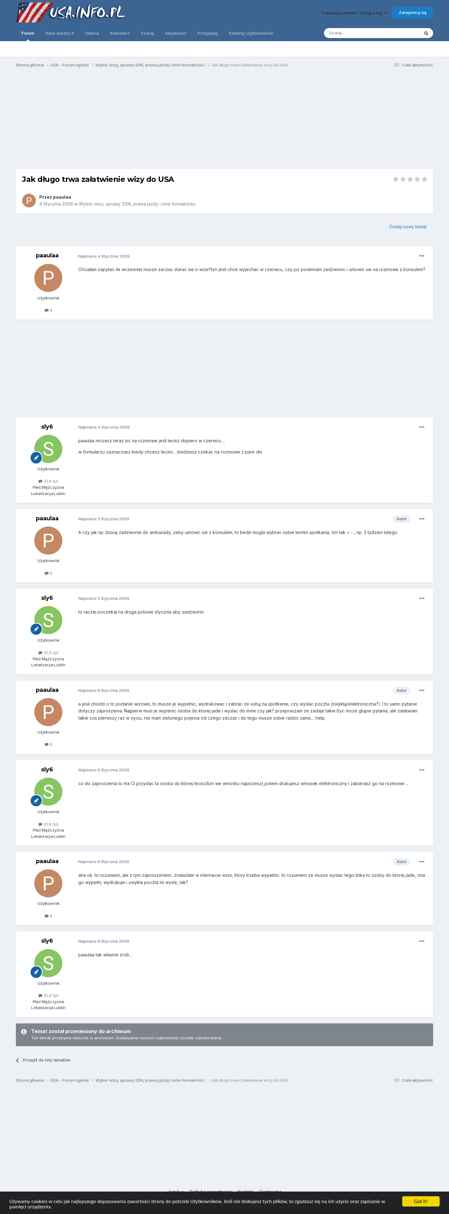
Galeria (92, 33)
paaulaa (62, 197)
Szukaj (147, 33)
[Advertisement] (224, 121)
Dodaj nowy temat (408, 226)
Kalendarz (120, 33)
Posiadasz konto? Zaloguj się (354, 12)
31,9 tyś (48, 480)
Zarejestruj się (413, 12)
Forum (28, 36)
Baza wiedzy (60, 33)
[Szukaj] (356, 33)
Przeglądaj (207, 33)
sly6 (47, 426)
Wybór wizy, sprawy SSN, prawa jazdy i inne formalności (137, 203)
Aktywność (175, 33)
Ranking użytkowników (251, 33)
